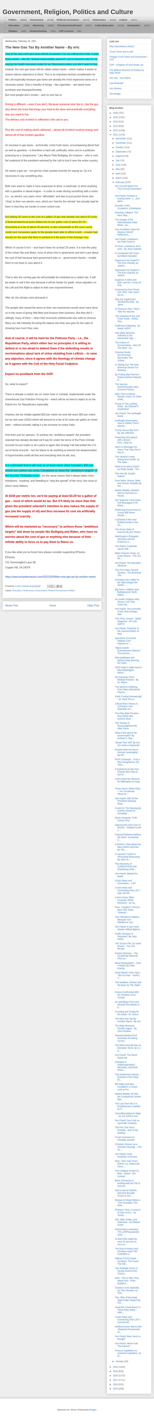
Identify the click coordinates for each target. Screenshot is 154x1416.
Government (36, 20)
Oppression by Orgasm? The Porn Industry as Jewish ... (127, 263)
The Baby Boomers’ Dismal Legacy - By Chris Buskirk (126, 1028)
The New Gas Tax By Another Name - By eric (128, 1020)
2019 (116, 1371)
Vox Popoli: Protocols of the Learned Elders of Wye (127, 631)
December (121, 138)
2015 (116, 1388)
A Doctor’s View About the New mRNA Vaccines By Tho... (128, 847)
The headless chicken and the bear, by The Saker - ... (128, 985)
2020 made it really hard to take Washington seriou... (128, 670)
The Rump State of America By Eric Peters (128, 530)
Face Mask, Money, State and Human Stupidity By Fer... (128, 483)
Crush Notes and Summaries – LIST (125, 882)
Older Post (93, 605)
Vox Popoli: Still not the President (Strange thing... (126, 801)
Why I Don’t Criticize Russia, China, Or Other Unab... (128, 397)
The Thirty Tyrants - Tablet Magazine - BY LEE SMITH (128, 621)
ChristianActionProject (69, 25)
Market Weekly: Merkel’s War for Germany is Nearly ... (127, 493)
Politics (13, 20)
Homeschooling (38, 31)
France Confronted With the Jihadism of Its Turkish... (127, 995)
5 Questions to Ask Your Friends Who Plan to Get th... (127, 772)
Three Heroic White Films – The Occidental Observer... (127, 791)
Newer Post (11, 605)
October (120, 147)
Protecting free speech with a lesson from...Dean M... (126, 440)
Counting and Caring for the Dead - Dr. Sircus (127, 1013)
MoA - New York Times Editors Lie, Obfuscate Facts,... (127, 1164)
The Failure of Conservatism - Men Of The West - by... (128, 345)
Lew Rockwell (116, 83)
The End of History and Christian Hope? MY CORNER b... (126, 1251)
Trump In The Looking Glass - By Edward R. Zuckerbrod (127, 406)
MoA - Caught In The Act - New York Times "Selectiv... (128, 910)
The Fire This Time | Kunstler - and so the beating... (126, 1130)
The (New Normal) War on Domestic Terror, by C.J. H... (128, 1048)
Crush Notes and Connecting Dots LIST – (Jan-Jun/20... (128, 890)
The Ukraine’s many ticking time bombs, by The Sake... (127, 459)
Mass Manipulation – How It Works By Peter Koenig (128, 966)
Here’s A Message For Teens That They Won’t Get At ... (127, 450)
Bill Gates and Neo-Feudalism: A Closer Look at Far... (126, 1087)
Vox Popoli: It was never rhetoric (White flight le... (128, 928)
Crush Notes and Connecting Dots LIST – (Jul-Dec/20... (128, 1320)
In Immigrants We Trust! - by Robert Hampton (127, 254)
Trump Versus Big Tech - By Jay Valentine (127, 431)
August (119, 156)
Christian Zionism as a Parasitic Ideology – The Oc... (128, 1147)
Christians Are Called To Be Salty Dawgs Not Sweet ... (127, 582)
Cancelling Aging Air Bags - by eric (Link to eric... (128, 1114)
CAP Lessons (66, 31)
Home (52, 605)
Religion (13, 31)
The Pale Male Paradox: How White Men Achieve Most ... (127, 716)
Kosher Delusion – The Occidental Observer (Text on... (126, 956)
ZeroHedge (115, 93)
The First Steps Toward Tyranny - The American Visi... (128, 573)
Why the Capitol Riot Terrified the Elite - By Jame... (127, 302)
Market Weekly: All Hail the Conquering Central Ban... (128, 1097)
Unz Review (115, 88)
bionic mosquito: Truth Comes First (126, 819)
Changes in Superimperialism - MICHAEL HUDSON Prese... (126, 1066)
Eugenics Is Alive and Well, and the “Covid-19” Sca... (128, 282)
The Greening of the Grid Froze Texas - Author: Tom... (127, 319)
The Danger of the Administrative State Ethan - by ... (126, 222)
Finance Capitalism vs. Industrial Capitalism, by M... (128, 1353)
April (118, 173)
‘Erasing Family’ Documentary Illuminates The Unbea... (124, 356)
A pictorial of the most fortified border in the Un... (126, 522)
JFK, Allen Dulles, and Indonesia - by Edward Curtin (127, 1222)
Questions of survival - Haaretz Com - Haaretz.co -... (126, 641)
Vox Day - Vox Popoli (119, 78)
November (121, 143)
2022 (116, 130)
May (118, 169)
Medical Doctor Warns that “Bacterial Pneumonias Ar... (128, 1329)
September (121, 151)
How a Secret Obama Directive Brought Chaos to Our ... (126, 1193)
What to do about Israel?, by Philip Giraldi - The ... (128, 467)
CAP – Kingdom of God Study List (126, 65)
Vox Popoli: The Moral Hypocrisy (126, 1056)
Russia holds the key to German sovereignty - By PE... (127, 752)
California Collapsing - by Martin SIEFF (127, 327)
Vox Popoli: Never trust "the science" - (126, 1344)
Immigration (133, 25)
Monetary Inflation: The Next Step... (126, 214)
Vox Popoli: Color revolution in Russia (126, 1155)
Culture (123, 20)
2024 (116, 121)
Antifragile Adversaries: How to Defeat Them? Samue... (127, 423)
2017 (116, 1380)
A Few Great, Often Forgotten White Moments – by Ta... (125, 900)
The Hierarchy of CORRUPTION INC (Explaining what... (126, 867)
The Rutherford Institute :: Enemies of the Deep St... (128, 1077)
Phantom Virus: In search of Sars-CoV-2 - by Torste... (127, 1213)
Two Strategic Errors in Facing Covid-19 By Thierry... (126, 1271)
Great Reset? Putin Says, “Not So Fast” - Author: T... (127, 975)
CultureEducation (104, 25)
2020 (116, 1367)
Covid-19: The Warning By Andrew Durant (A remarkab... (128, 811)
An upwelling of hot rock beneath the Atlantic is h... (127, 1005)
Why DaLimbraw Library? (122, 46)
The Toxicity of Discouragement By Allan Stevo (126, 726)
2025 (116, 117)
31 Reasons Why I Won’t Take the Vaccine (127, 310)
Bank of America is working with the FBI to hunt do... (127, 1183)
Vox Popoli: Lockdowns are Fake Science (126, 240)
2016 (116, 1384)
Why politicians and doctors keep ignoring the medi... (127, 660)
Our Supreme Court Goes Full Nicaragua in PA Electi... (128, 503)
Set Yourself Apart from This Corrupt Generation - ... (128, 189)
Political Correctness (68, 20)
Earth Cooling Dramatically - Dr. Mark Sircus (128, 697)
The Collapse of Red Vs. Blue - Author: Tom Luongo (127, 1173)
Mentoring (38, 25)
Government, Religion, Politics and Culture (68, 11)
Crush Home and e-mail (121, 51)
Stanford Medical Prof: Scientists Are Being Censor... (126, 1038)
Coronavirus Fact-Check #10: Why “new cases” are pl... (127, 292)
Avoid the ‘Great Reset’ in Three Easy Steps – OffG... (127, 1310)
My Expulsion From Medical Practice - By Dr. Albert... (126, 680)
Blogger (92, 1409)
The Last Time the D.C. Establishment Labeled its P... (127, 1106)
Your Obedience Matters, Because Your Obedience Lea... (127, 920)
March (119, 178)
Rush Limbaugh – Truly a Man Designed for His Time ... (127, 762)
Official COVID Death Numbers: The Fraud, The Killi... (127, 1261)
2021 (116, 134)
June (118, 164)
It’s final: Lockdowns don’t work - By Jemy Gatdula (128, 247)
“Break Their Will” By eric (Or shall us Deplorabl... (128, 744)
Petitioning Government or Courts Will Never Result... (128, 513)
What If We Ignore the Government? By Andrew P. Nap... (126, 736)
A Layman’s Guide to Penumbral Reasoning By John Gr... (127, 857)
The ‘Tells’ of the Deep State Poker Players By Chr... (128, 1300)
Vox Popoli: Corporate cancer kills (126, 547)
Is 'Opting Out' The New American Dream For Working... (127, 367)
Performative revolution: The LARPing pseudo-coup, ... (127, 1232)
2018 (116, 1375)
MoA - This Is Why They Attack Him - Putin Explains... (127, 1281)
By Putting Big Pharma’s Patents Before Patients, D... (128, 377)
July (118, 160)
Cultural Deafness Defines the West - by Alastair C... (128, 837)
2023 (116, 126)
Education (14, 25)
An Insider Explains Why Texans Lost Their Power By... (127, 602)
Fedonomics (99, 20)
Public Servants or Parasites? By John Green (126, 936)
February (120, 182)
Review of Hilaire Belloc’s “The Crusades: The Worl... (127, 1203)
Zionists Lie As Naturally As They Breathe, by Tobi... (127, 1290)
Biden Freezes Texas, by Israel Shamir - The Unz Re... (128, 556)
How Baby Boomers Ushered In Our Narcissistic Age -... (126, 336)
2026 (116, 113)
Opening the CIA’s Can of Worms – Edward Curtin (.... (128, 828)
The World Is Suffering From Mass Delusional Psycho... (127, 690)
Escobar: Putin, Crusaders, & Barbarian (128, 207)
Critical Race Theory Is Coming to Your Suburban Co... (126, 706)
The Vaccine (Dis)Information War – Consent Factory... (127, 387)
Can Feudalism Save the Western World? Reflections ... (127, 232)
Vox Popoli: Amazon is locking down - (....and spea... (127, 199)
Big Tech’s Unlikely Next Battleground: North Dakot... (127, 592)
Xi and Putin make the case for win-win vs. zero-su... (126, 1242)
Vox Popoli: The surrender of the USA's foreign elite (128, 612)
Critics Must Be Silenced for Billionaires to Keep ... (127, 782)
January (120, 1361)
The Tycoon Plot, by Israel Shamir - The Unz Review (128, 946)
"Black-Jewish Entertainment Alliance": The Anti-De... (128, 651)
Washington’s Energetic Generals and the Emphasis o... (126, 539)
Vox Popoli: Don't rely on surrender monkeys (127, 1121)
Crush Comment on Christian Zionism (125, 1138)
